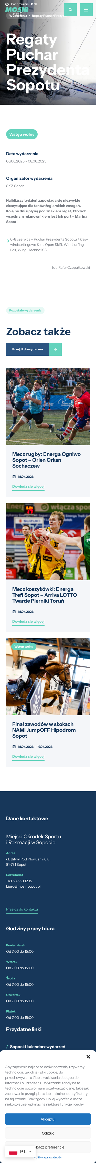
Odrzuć (48, 1133)
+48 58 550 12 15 (19, 881)
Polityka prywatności (48, 1157)
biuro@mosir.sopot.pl (23, 886)
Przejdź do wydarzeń (27, 349)
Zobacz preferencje (47, 1147)
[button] (88, 1056)
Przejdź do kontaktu (22, 909)
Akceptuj (48, 1119)
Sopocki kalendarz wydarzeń (37, 1047)
